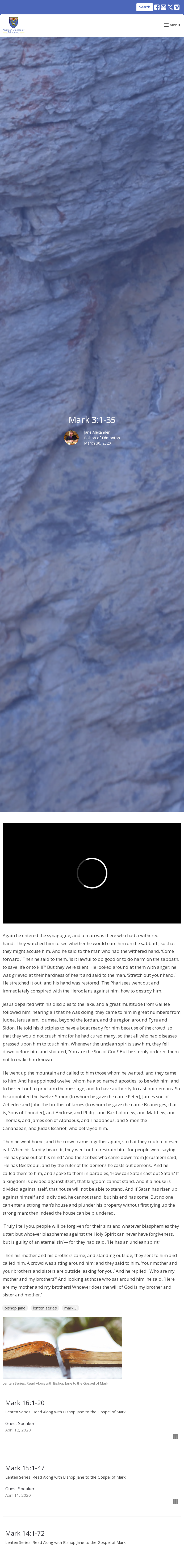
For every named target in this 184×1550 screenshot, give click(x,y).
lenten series (45, 1308)
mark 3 (70, 1308)
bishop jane (15, 1308)
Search (144, 7)
